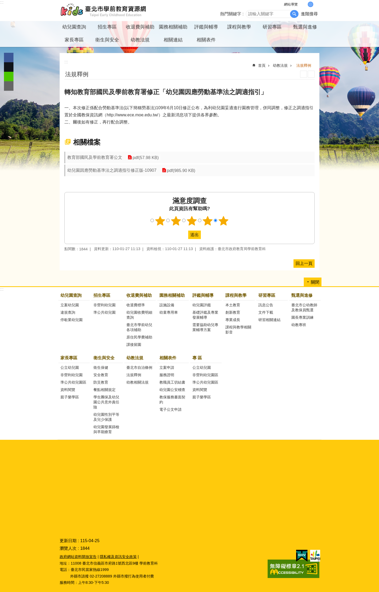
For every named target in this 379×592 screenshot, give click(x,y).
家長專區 (68, 358)
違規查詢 (67, 312)
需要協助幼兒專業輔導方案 (205, 327)
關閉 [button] (315, 282)
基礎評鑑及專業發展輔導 (205, 314)
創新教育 (232, 312)
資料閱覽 (67, 390)
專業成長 (232, 320)
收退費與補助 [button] (140, 27)
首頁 (262, 65)
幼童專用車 (168, 312)
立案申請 (166, 367)
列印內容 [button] (303, 74)
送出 (183, 235)
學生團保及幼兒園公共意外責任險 (106, 402)
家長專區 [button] (74, 39)
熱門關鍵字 (230, 14)
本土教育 (232, 305)
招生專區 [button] (107, 27)
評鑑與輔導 (203, 295)
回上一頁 (304, 263)
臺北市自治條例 (139, 367)
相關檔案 (87, 142)
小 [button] (305, 4)
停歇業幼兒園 (71, 320)
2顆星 (176, 221)
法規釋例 (303, 65)
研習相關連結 (269, 320)
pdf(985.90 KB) (181, 170)
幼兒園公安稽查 (172, 390)
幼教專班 (298, 325)
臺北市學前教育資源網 (104, 10)
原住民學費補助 (139, 337)
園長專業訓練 (302, 317)
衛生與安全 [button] (107, 39)
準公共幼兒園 (104, 312)
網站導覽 (291, 4)
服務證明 (166, 375)
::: (1, 2)
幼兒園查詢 (71, 295)
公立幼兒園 (69, 367)
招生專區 (101, 295)
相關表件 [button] (206, 39)
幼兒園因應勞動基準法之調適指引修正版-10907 (112, 170)
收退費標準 (135, 305)
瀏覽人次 (68, 548)
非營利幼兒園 (104, 305)
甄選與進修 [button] (305, 27)
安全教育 (100, 375)
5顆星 (224, 221)
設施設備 (166, 305)
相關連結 (173, 39)
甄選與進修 (301, 295)
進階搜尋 (309, 14)
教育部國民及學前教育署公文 (94, 157)
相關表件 (167, 358)
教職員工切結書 (172, 382)
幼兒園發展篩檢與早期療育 (106, 429)
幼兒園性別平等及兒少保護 (106, 417)
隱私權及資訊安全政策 (118, 557)
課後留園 (133, 344)
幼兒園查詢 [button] (74, 27)
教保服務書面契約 (172, 399)
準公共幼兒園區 (73, 382)
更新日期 (68, 540)
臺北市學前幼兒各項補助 (139, 327)
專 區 (197, 358)
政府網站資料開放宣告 (78, 557)
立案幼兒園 (69, 305)
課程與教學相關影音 (238, 329)
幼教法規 (280, 65)
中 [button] (310, 4)
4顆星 (208, 221)
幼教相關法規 (137, 382)
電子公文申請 (170, 409)
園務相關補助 (172, 295)
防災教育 (100, 382)
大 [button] (316, 4)
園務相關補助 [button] (173, 27)
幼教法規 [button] (140, 39)
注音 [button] (311, 74)
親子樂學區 (69, 397)
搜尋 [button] (294, 14)
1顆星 (160, 221)
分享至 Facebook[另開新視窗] (8, 57)
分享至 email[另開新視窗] (8, 86)
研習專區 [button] (272, 27)
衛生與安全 (104, 358)
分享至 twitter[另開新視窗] (8, 67)
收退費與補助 (139, 295)
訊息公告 (265, 305)
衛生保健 (100, 367)
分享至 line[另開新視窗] (8, 76)
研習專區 (266, 295)
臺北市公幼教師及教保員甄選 (304, 307)
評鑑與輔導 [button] (206, 27)
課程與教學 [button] (239, 27)
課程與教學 (236, 295)
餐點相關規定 (104, 390)
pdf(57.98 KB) (145, 157)
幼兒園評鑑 (201, 305)
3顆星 (192, 221)
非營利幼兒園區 (205, 375)
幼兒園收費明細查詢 (139, 314)
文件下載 (265, 312)
